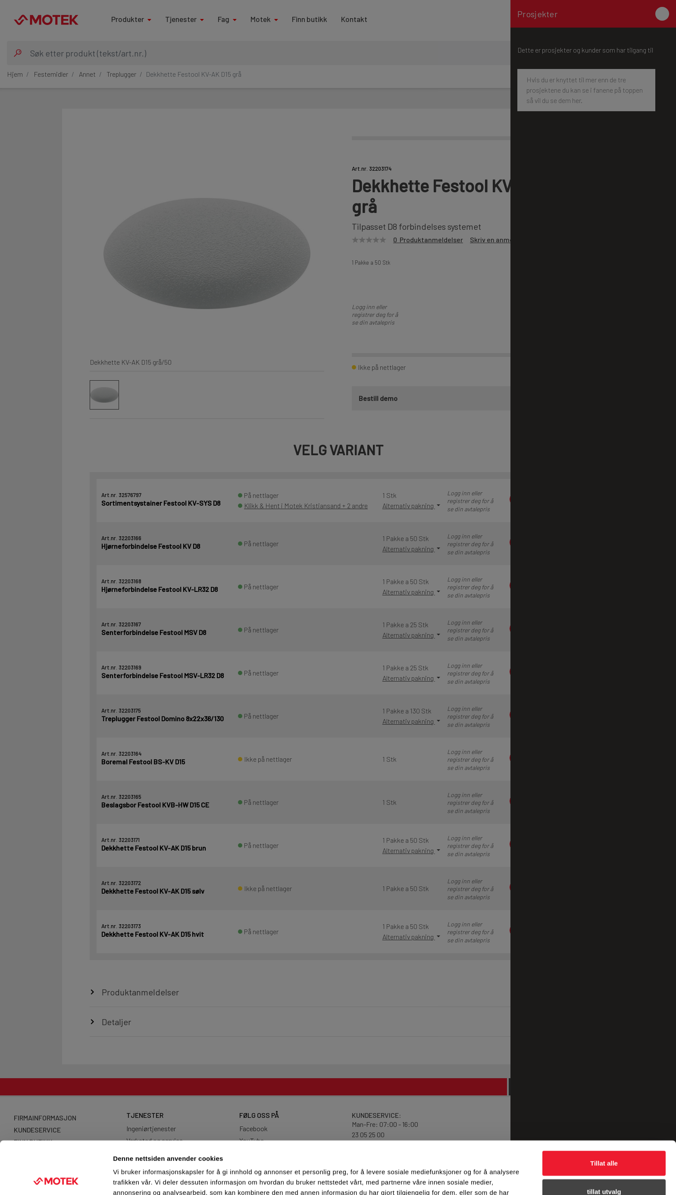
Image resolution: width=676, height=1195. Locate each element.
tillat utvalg (604, 1138)
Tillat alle (604, 1110)
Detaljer (459, 1178)
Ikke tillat (604, 1166)
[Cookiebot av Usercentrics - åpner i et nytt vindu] (56, 1178)
